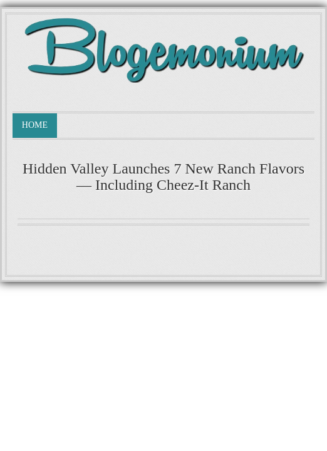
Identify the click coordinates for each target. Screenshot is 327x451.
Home (35, 125)
